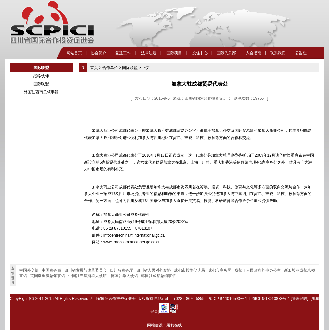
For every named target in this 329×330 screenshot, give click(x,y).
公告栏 (301, 53)
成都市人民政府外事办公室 (258, 270)
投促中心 (199, 53)
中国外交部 (29, 270)
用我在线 (174, 325)
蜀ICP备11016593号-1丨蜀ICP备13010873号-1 (249, 298)
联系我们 (278, 53)
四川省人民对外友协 (153, 270)
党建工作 (123, 53)
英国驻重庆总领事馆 (47, 276)
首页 (94, 67)
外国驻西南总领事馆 (41, 92)
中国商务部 (51, 270)
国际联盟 (41, 84)
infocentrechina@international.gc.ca (134, 235)
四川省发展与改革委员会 (85, 270)
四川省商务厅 (121, 270)
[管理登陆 (299, 298)
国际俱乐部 (226, 53)
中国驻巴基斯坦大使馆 (88, 276)
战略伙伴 (41, 76)
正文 (146, 67)
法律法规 (148, 53)
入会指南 (253, 53)
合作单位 (110, 67)
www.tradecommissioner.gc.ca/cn (131, 242)
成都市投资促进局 (189, 270)
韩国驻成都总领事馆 (158, 276)
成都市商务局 (219, 270)
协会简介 (98, 53)
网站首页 (74, 53)
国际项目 (173, 53)
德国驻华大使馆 (124, 276)
